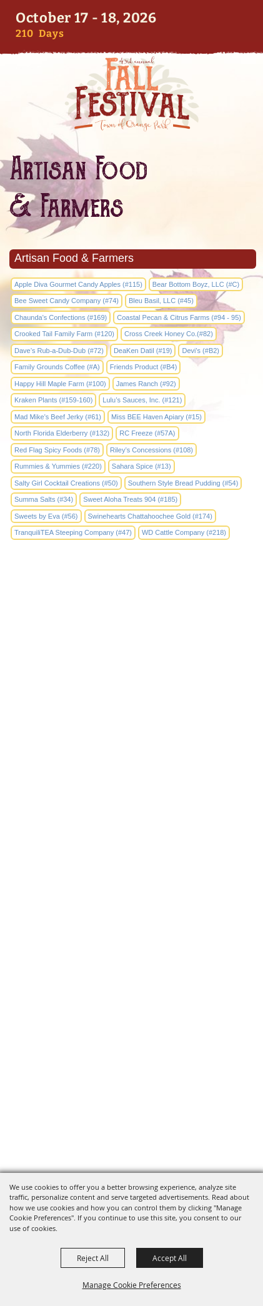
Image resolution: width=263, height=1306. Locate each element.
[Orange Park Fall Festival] (131, 94)
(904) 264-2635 (131, 769)
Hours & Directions (131, 1014)
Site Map (131, 1034)
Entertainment (131, 952)
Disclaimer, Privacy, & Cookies (131, 1055)
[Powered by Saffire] (157, 1153)
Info (131, 910)
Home (131, 890)
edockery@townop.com (132, 799)
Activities (131, 972)
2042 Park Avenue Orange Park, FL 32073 (131, 838)
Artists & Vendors (131, 931)
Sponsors (131, 993)
